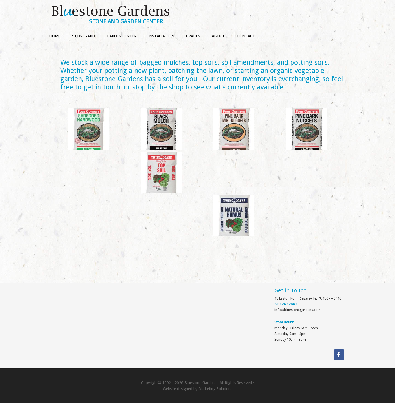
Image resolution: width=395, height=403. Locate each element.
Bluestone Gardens (203, 11)
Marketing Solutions (215, 389)
